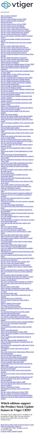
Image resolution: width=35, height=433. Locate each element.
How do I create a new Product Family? (13, 263)
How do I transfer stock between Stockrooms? (14, 393)
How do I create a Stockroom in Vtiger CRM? (14, 392)
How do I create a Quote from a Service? (13, 46)
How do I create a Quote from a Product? (13, 27)
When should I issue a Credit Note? (11, 298)
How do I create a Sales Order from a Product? (15, 29)
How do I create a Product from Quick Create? (15, 59)
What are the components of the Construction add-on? (17, 108)
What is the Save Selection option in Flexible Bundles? (17, 322)
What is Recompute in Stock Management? (14, 154)
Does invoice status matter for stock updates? (14, 357)
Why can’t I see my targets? (9, 226)
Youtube (19, 431)
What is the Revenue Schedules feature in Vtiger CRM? (17, 64)
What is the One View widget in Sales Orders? (14, 236)
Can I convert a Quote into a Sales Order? (13, 230)
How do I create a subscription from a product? (15, 32)
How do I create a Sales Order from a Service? (15, 47)
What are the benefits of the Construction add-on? (16, 118)
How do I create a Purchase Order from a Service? (16, 49)
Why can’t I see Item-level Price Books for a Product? (17, 281)
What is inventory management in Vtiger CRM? (15, 288)
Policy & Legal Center (7, 426)
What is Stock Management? (9, 330)
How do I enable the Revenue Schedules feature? (15, 79)
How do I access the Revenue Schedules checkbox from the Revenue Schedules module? (17, 93)
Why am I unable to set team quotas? (12, 228)
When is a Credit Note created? (10, 305)
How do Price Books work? (9, 293)
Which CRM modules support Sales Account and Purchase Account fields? (15, 367)
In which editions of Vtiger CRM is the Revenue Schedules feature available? (15, 75)
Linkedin (14, 431)
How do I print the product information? (13, 21)
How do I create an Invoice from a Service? (14, 52)
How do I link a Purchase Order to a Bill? (13, 382)
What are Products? (6, 17)
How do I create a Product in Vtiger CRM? (13, 19)
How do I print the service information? (12, 26)
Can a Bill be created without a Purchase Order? (15, 317)
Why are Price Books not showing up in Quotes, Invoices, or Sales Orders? (15, 279)
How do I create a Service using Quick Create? (15, 61)
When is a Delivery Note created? (11, 303)
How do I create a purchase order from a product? (16, 31)
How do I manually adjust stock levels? (12, 362)
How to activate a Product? (9, 16)
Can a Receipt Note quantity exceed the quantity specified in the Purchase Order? (15, 312)
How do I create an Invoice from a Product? (14, 34)
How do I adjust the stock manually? (12, 143)
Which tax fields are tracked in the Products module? (16, 395)
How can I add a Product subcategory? (12, 204)
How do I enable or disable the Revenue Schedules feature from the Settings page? (16, 83)
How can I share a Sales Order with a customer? (15, 235)
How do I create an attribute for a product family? (16, 265)
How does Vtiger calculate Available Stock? (14, 340)
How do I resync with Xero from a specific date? (15, 261)
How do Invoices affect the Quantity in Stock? (14, 275)
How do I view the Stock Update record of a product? (17, 141)
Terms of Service (19, 424)
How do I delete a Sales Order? (10, 286)
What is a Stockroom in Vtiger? (10, 387)
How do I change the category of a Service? (14, 57)
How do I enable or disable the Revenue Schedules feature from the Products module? (16, 86)
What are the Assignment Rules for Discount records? (17, 377)
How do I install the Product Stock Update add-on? (16, 139)
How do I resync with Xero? (9, 260)
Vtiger (10, 429)
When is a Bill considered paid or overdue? (14, 315)
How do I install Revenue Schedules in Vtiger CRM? (16, 77)
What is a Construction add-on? (10, 106)
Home (2, 424)
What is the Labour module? (9, 114)
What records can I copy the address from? (13, 246)
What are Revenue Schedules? (10, 62)
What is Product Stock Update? (10, 128)
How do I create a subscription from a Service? (15, 51)
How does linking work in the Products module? (15, 126)
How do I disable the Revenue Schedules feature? (15, 81)
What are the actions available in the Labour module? (17, 116)
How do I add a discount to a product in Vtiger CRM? (17, 270)
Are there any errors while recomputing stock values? (17, 163)
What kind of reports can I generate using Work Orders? (17, 258)
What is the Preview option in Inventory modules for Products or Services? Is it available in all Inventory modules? (16, 194)
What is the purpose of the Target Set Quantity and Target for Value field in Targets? (16, 187)
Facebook (4, 431)
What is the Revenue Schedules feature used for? (15, 66)
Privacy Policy (9, 424)
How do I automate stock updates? (11, 355)
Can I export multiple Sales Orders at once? (14, 245)
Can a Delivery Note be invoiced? (11, 306)
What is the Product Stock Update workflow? (14, 164)
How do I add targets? (7, 173)
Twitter (9, 431)
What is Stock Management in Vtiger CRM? (14, 332)
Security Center (29, 424)
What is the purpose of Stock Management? (14, 358)
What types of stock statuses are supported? (14, 360)
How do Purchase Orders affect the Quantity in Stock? (17, 276)
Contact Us (18, 426)
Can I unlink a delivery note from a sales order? (15, 184)
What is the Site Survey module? (10, 109)
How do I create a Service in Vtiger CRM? (13, 24)
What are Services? (6, 22)
